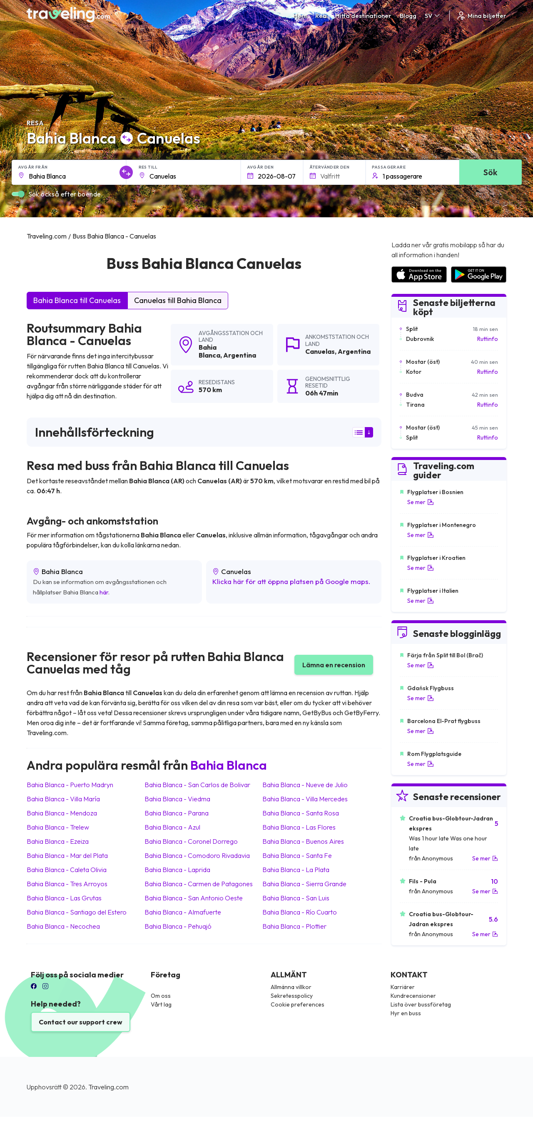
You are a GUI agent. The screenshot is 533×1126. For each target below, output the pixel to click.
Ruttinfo (487, 339)
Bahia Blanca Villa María (63, 799)
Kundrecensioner (413, 995)
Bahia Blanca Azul (172, 827)
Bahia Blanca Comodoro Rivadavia (197, 855)
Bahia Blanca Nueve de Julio (305, 784)
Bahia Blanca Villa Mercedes (305, 799)
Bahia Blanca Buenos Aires (303, 841)
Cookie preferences (297, 1004)
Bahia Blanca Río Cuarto (299, 912)
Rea (321, 16)
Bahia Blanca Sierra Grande (304, 884)
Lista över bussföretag (421, 1004)
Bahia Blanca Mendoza (62, 813)
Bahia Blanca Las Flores (299, 827)
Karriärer (403, 987)
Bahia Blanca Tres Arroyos (67, 884)
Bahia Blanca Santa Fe (297, 855)
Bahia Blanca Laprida (177, 869)
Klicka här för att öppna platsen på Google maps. (291, 581)
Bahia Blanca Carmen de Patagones (198, 884)
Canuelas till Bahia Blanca (178, 300)
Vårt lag (161, 1004)
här (104, 592)
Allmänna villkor (291, 987)
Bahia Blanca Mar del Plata (67, 855)
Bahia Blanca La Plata (295, 869)
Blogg (408, 16)
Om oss (161, 995)
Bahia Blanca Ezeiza (58, 841)
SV (433, 16)
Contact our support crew (80, 1022)
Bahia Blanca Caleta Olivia (67, 869)
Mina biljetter (481, 15)
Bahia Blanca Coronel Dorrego (191, 841)
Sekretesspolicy (292, 995)
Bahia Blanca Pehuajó (178, 926)
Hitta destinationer (363, 16)
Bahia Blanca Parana (176, 813)
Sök (490, 172)
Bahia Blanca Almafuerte (182, 912)
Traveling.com (108, 1087)
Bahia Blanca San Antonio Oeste (193, 898)
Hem (300, 16)
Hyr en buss (406, 1013)
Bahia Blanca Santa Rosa (300, 813)
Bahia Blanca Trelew (58, 827)
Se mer (420, 502)
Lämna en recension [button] (333, 665)
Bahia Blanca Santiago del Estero (77, 912)
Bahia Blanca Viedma (177, 799)
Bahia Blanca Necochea (63, 926)
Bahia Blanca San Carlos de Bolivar (197, 784)
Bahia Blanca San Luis (295, 898)
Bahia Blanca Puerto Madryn (70, 784)
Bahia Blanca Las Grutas (64, 898)
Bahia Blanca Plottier (294, 926)
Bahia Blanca (209, 351)
